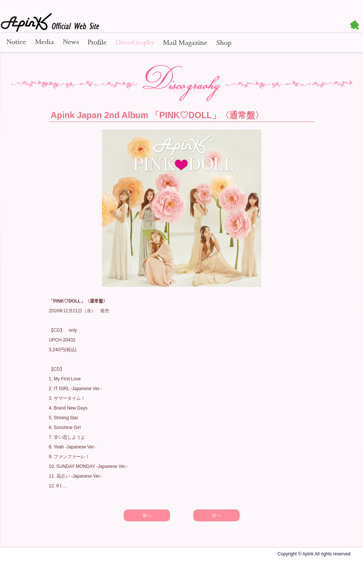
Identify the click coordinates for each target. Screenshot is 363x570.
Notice (15, 43)
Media (44, 43)
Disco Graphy (135, 43)
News (71, 43)
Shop (224, 43)
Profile (97, 43)
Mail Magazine (185, 43)
